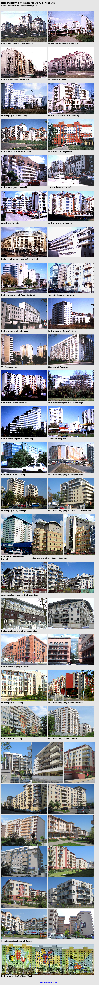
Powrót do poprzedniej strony (49, 982)
